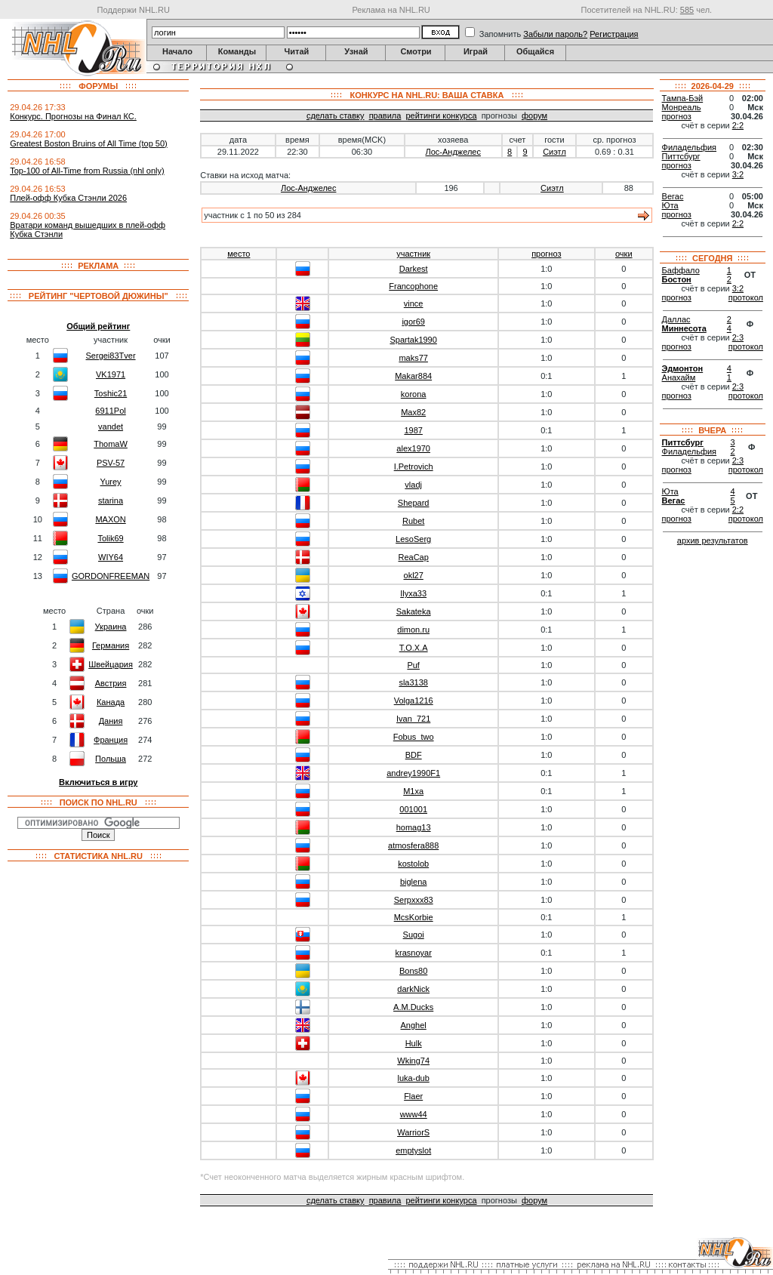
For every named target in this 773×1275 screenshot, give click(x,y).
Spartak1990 (413, 339)
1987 (413, 430)
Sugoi (413, 934)
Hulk (413, 1043)
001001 (413, 809)
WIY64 (110, 557)
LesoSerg (413, 539)
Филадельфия (689, 147)
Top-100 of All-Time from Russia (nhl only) (87, 170)
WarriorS (413, 1132)
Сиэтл (554, 151)
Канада (111, 702)
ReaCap (413, 557)
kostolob (413, 863)
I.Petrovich (413, 466)
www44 (413, 1114)
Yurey (110, 481)
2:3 (738, 337)
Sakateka (413, 611)
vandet (110, 426)
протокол (745, 297)
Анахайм (679, 377)
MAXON (110, 519)
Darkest (413, 268)
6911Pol (110, 410)
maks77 (413, 357)
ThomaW (111, 443)
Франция (111, 739)
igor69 (413, 321)
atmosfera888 (413, 845)
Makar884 (413, 375)
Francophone (413, 286)
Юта (670, 205)
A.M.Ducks (413, 1007)
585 (687, 9)
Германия (110, 645)
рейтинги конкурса (440, 115)
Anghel (414, 1025)
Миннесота (684, 328)
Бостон (676, 279)
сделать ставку (335, 115)
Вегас (673, 196)
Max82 (413, 412)
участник (413, 253)
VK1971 (110, 374)
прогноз (546, 253)
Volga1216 (413, 700)
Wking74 (413, 1060)
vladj (413, 484)
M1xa (413, 791)
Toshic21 (110, 393)
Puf (413, 665)
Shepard (414, 502)
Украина (111, 626)
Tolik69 (110, 538)
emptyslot (413, 1150)
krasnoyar (414, 952)
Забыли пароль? (555, 33)
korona (414, 394)
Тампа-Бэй (683, 98)
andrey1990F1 (413, 773)
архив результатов (712, 540)
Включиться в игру (98, 782)
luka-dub (414, 1078)
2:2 (738, 125)
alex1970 (413, 448)
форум (534, 115)
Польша (110, 758)
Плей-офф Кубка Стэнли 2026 (68, 197)
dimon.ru (413, 629)
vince (413, 303)
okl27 (413, 575)
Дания (111, 720)
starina (110, 500)
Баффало (681, 270)
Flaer (413, 1096)
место (238, 253)
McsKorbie (413, 917)
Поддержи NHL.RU (133, 9)
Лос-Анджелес (453, 151)
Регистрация (614, 33)
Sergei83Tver (111, 355)
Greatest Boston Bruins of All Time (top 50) (88, 143)
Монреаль (681, 107)
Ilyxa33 (413, 593)
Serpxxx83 (413, 899)
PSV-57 (111, 462)
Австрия (111, 683)
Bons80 (413, 970)
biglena (413, 881)
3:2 (738, 174)
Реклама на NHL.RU (391, 9)
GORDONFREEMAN (110, 576)
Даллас (676, 319)
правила (385, 115)
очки (624, 253)
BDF (413, 754)
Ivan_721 (413, 718)
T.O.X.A (413, 647)
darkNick (413, 988)
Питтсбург (681, 156)
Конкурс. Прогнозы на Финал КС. (73, 116)
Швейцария (110, 664)
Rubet (413, 520)
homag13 (413, 827)
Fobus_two (413, 736)
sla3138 (413, 682)
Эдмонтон (683, 368)
